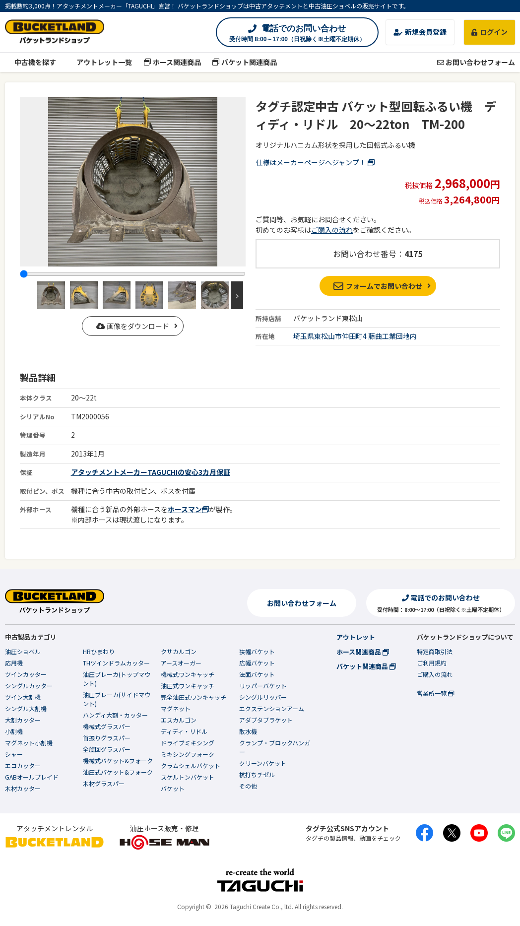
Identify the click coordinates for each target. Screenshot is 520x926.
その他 (248, 786)
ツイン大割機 (23, 697)
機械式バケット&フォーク (118, 760)
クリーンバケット (262, 763)
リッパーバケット (263, 685)
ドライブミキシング (187, 742)
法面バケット (257, 674)
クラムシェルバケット (190, 765)
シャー (14, 754)
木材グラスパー (104, 783)
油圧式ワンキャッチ (187, 685)
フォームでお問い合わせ (377, 286)
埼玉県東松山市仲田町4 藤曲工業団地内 (355, 336)
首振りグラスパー (106, 737)
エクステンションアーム (271, 708)
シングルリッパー (263, 697)
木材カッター (23, 788)
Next (237, 295)
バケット (173, 788)
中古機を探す (30, 62)
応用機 (14, 663)
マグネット (176, 708)
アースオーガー (181, 663)
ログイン (489, 32)
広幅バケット (257, 663)
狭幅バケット (257, 651)
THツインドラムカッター (116, 663)
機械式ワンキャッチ (187, 674)
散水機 (248, 731)
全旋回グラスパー (106, 749)
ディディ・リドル (184, 731)
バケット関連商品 (244, 62)
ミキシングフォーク (187, 754)
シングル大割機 (26, 708)
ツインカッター (26, 674)
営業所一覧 (435, 693)
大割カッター (23, 720)
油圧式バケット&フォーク (118, 772)
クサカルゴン (178, 651)
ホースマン (188, 509)
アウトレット (355, 637)
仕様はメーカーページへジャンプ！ (315, 162)
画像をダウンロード (132, 326)
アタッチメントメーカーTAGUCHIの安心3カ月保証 (150, 472)
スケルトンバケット (187, 777)
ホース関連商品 (172, 62)
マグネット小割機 (29, 742)
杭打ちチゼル (257, 774)
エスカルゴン (178, 720)
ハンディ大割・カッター (115, 715)
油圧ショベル (23, 651)
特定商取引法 (435, 651)
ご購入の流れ (332, 230)
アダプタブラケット (266, 720)
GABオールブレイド (32, 777)
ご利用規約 (432, 663)
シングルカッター (29, 685)
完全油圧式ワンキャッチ (193, 697)
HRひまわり (99, 651)
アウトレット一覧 (99, 62)
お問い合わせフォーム (476, 62)
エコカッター (23, 765)
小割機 (14, 731)
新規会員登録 (420, 32)
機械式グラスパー (106, 726)
